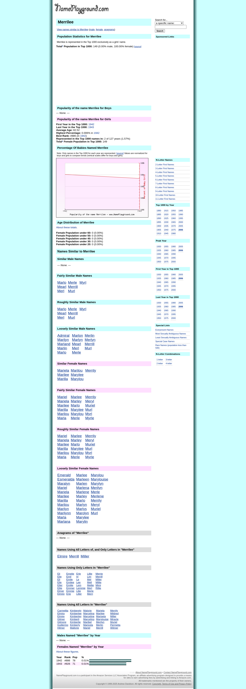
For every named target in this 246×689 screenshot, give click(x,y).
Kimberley (75, 616)
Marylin (82, 521)
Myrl (83, 282)
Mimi (98, 585)
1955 (173, 214)
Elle (59, 582)
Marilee (63, 375)
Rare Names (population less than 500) (170, 346)
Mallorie (74, 627)
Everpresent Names (164, 330)
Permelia (115, 625)
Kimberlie (75, 622)
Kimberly (75, 625)
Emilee (70, 582)
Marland (63, 344)
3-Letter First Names (164, 168)
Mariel (62, 397)
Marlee (76, 397)
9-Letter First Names (164, 191)
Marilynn (64, 513)
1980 (173, 233)
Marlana (63, 521)
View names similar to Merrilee (72, 29)
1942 (91, 124)
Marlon (77, 335)
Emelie (70, 573)
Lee (78, 582)
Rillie (98, 588)
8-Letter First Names (164, 187)
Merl (60, 291)
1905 (159, 230)
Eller (59, 585)
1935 (166, 226)
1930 (166, 222)
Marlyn (77, 340)
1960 (173, 218)
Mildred (114, 613)
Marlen (81, 483)
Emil (68, 576)
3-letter (169, 359)
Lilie (78, 591)
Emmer (70, 588)
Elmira (61, 613)
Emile (69, 579)
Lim (89, 576)
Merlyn (90, 340)
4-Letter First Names (164, 172)
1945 (166, 233)
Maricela (88, 625)
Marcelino (88, 619)
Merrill (73, 287)
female (99, 29)
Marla (61, 418)
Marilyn (63, 340)
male (92, 29)
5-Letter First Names (164, 176)
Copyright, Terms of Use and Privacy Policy (171, 684)
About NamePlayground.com (148, 672)
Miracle (114, 619)
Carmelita (62, 610)
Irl (77, 576)
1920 (166, 214)
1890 (159, 218)
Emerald (64, 475)
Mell (89, 582)
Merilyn (96, 488)
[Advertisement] (161, 8)
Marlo (61, 282)
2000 (180, 222)
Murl (71, 291)
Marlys (81, 509)
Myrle (89, 418)
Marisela (101, 616)
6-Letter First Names (164, 180)
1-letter (160, 359)
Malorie (87, 610)
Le (77, 579)
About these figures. (67, 651)
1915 (166, 210)
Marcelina (88, 613)
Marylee (77, 375)
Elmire (62, 556)
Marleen (82, 479)
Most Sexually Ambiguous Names (170, 334)
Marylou (77, 379)
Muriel (90, 405)
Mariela (63, 370)
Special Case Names (165, 341)
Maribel (87, 622)
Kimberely (75, 610)
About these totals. (66, 227)
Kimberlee (75, 613)
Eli (58, 573)
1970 (173, 226)
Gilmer (61, 619)
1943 (91, 127)
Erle (78, 573)
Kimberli (74, 619)
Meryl (89, 401)
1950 (173, 210)
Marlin (62, 348)
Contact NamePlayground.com (177, 672)
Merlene (97, 496)
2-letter (160, 363)
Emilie (69, 585)
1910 (159, 233)
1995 (180, 218)
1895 (159, 222)
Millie (98, 582)
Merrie (99, 573)
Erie (68, 593)
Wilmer (114, 627)
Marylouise (99, 479)
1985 (180, 210)
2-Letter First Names (164, 164)
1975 (173, 230)
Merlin (90, 335)
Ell (58, 579)
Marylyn (97, 483)
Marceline (88, 616)
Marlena (82, 488)
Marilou (76, 370)
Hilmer (61, 627)
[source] (137, 46)
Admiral (63, 335)
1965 (173, 222)
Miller (85, 556)
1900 (159, 226)
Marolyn (82, 513)
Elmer (60, 591)
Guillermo (62, 625)
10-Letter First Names (165, 195)
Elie (59, 576)
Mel (89, 579)
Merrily (90, 370)
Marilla (62, 379)
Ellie (59, 588)
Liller (79, 593)
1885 (159, 214)
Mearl (61, 287)
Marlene (82, 492)
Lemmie (80, 588)
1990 (180, 214)
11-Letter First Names (165, 199)
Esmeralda (65, 479)
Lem (78, 585)
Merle (72, 282)
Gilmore (61, 622)
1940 (166, 230)
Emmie (70, 591)
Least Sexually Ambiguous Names (171, 337)
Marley (76, 401)
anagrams (109, 29)
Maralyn (63, 483)
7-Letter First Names (164, 183)
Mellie (90, 585)
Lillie (89, 573)
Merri (90, 593)
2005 (180, 226)
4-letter (169, 363)
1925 (166, 218)
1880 (159, 210)
